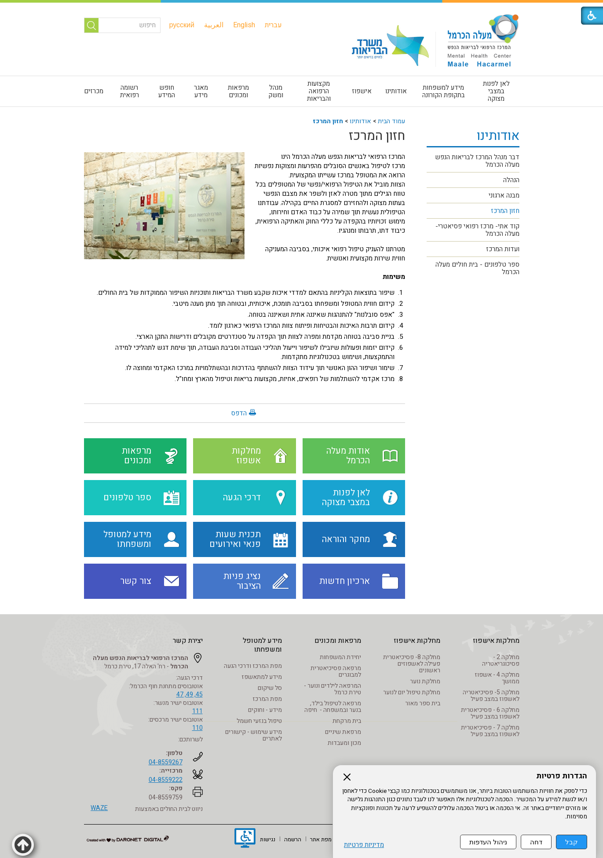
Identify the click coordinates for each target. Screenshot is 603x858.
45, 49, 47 (189, 694)
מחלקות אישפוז (496, 640)
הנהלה (511, 180)
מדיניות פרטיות (364, 845)
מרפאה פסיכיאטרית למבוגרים (336, 671)
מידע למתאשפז (261, 677)
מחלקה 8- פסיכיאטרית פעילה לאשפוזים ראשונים (411, 664)
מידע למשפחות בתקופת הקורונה (443, 91)
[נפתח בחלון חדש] (245, 839)
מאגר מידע (201, 91)
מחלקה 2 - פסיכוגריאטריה (500, 660)
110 (197, 728)
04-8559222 (166, 780)
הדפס (239, 413)
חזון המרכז (328, 121)
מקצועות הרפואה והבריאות (319, 91)
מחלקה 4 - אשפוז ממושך (497, 678)
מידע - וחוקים (265, 710)
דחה (536, 842)
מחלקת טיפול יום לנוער (411, 692)
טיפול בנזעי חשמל (259, 721)
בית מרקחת (347, 721)
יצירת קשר (188, 640)
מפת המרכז (267, 699)
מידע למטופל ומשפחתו (262, 645)
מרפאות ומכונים (238, 91)
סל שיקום (270, 688)
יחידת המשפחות (340, 657)
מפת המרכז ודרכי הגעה (253, 666)
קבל (571, 842)
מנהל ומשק (275, 91)
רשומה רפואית (129, 91)
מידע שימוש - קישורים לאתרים (253, 735)
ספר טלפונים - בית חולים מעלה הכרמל (477, 268)
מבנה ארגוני (504, 195)
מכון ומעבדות (344, 743)
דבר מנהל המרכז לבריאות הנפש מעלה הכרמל (477, 160)
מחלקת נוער (425, 681)
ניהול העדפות (488, 842)
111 (197, 711)
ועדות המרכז (502, 249)
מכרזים (93, 91)
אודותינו (396, 91)
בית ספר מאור (422, 703)
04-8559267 (166, 762)
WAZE (99, 808)
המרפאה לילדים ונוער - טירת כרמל (332, 689)
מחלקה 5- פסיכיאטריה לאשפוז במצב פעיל (491, 696)
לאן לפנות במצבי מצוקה (496, 91)
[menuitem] (273, 25)
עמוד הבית (391, 121)
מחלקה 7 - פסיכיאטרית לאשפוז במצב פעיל (490, 731)
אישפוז (362, 91)
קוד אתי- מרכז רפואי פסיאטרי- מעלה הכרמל (477, 229)
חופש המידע (166, 91)
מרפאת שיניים (343, 732)
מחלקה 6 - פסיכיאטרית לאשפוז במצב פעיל (490, 713)
